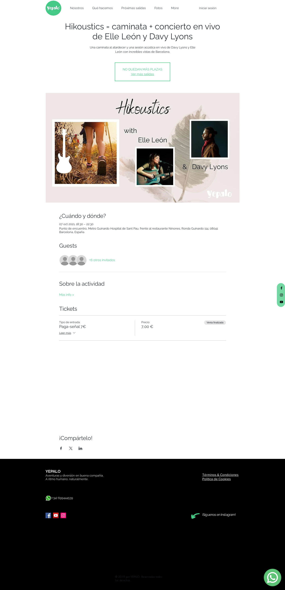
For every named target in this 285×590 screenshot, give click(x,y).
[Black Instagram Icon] (281, 295)
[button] (76, 8)
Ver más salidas (142, 74)
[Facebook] (48, 515)
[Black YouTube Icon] (281, 302)
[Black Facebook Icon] (281, 288)
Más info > (66, 295)
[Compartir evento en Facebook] (61, 448)
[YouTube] (56, 515)
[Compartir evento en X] (71, 448)
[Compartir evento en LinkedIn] (80, 448)
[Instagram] (63, 515)
